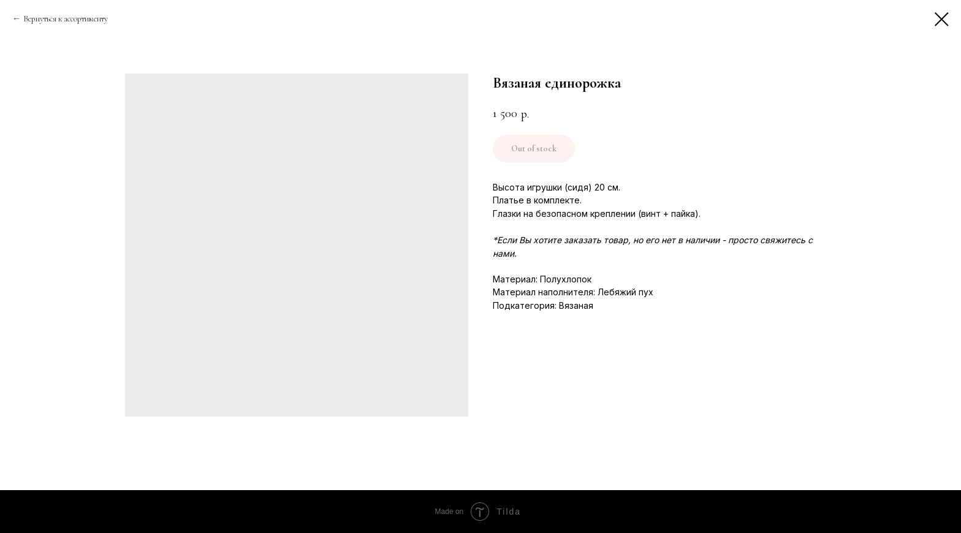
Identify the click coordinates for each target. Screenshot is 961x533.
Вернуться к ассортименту (65, 18)
